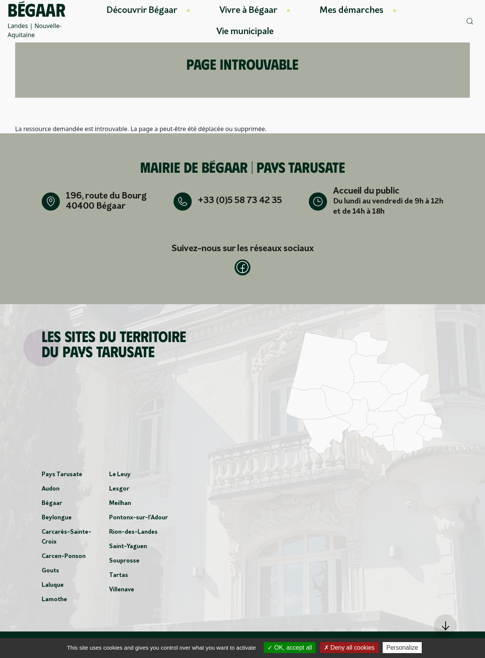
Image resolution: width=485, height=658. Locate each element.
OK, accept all (290, 647)
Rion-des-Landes (133, 534)
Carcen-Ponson (64, 559)
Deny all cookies (349, 647)
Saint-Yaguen (128, 549)
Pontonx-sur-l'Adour (138, 520)
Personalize (402, 647)
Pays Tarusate (62, 477)
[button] (445, 626)
